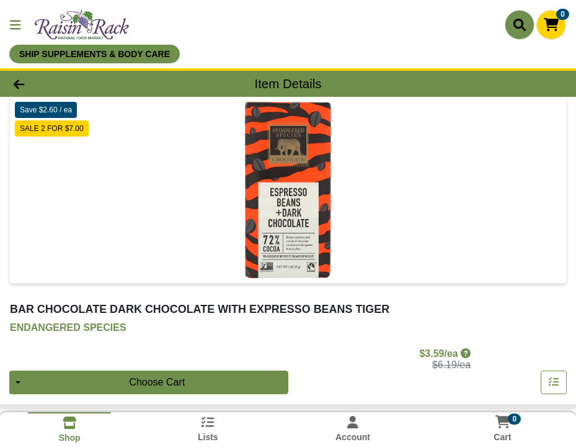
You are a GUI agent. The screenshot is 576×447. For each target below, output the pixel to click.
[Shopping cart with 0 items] (551, 25)
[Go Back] (79, 84)
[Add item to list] (554, 382)
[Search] (519, 25)
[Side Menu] (15, 25)
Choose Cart (157, 382)
